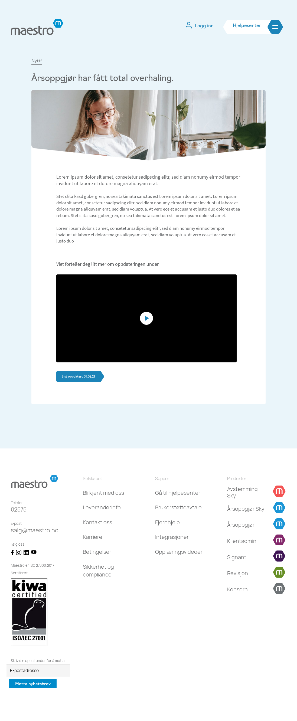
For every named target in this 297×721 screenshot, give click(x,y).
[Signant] (236, 557)
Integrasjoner (172, 536)
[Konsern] (237, 589)
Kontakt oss (97, 522)
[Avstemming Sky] (246, 492)
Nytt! (36, 61)
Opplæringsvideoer (179, 551)
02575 (19, 509)
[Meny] (283, 27)
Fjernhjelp (167, 522)
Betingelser (97, 551)
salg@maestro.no (34, 530)
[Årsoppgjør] (240, 525)
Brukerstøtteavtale (178, 507)
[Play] (146, 318)
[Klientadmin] (241, 541)
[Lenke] (37, 27)
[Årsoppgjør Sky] (245, 509)
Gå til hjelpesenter (177, 492)
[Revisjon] (237, 573)
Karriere (92, 536)
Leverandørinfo (102, 507)
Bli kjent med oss (103, 492)
